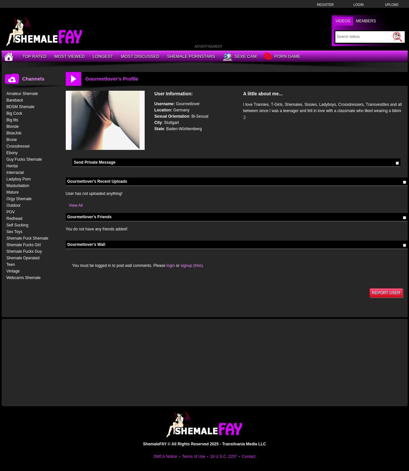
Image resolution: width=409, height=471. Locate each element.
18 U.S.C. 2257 (223, 456)
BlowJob (14, 133)
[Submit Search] (397, 36)
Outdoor (14, 205)
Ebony (12, 153)
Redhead (15, 218)
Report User (386, 293)
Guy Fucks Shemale (24, 159)
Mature (13, 192)
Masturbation (18, 185)
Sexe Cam (239, 57)
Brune (12, 139)
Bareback (15, 100)
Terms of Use (193, 456)
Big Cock (14, 113)
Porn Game (282, 57)
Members (366, 21)
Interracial (15, 172)
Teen (11, 264)
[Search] (364, 36)
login (171, 265)
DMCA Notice (165, 456)
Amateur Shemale (22, 93)
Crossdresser (18, 146)
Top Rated (35, 56)
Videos (343, 21)
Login (358, 5)
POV (11, 212)
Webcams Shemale (24, 277)
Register (325, 5)
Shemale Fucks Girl (24, 245)
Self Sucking (18, 225)
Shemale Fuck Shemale (27, 238)
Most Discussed (140, 56)
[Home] (9, 56)
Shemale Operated (23, 258)
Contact (248, 456)
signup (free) (191, 265)
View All (76, 205)
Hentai (12, 166)
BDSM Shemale (21, 107)
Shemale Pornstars (191, 56)
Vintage (13, 271)
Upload (391, 5)
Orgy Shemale (19, 199)
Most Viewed (69, 56)
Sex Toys (14, 231)
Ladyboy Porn (19, 179)
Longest (103, 56)
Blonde (13, 126)
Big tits (12, 120)
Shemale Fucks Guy (24, 251)
